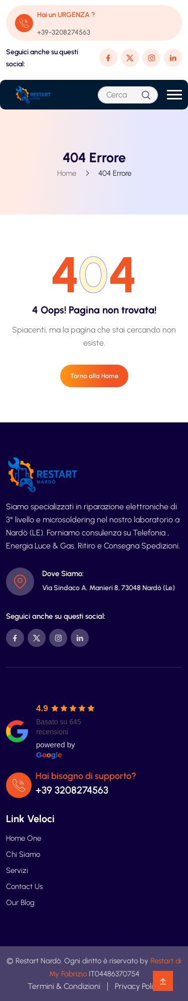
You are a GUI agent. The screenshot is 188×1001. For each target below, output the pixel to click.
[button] (174, 94)
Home (66, 173)
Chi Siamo (23, 854)
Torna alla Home (94, 376)
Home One (23, 838)
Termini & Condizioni (64, 986)
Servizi (17, 870)
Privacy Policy (138, 986)
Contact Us (24, 886)
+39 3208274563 (72, 790)
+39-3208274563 (63, 32)
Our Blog (20, 902)
